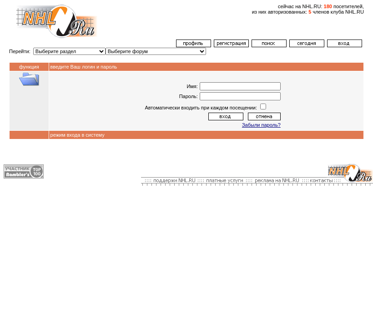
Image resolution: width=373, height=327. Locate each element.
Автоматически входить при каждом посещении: (201, 107)
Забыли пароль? (261, 125)
